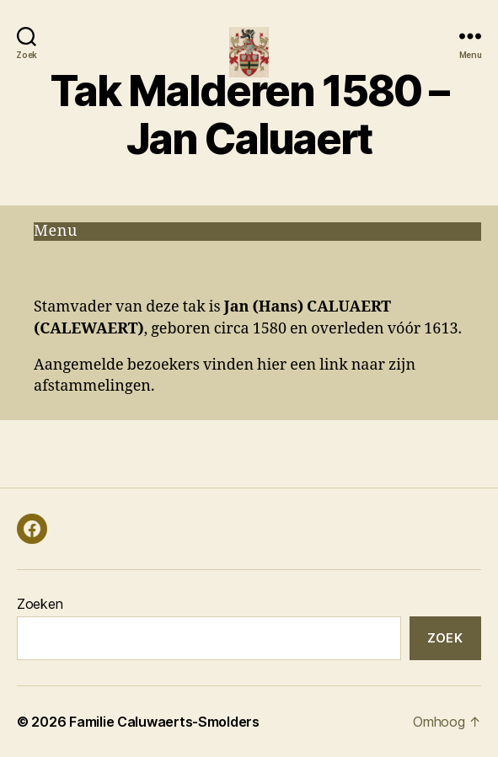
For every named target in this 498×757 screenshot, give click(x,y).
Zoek (445, 638)
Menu (56, 231)
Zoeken (39, 603)
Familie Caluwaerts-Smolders (164, 721)
